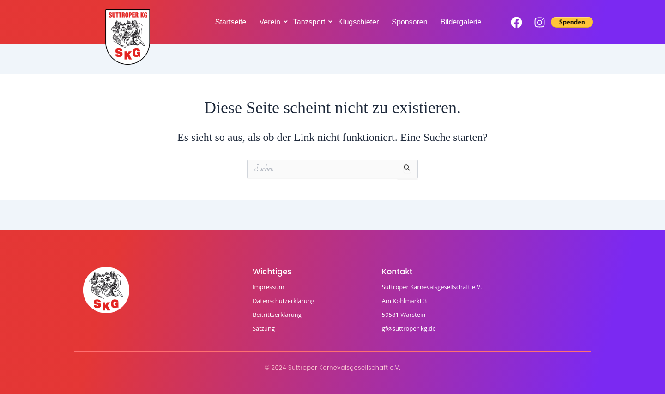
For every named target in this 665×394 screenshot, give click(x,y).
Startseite (231, 22)
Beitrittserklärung (277, 314)
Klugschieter (358, 22)
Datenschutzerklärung (283, 301)
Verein (270, 22)
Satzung (264, 328)
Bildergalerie (461, 22)
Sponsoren (409, 22)
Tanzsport (310, 22)
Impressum (268, 287)
